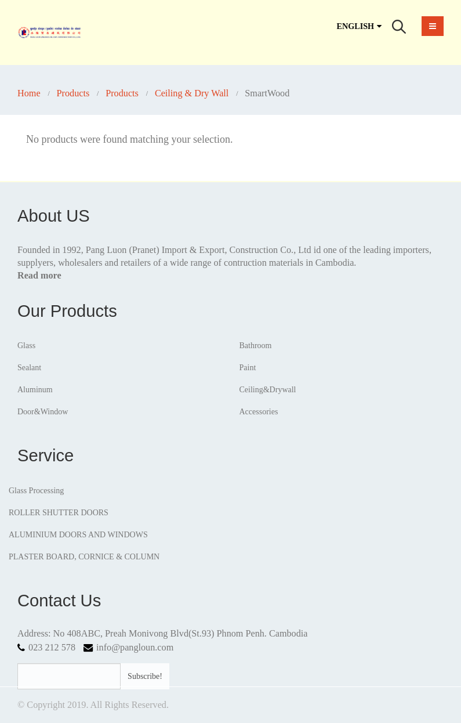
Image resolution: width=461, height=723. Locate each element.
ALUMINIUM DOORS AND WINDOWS (78, 534)
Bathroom (255, 345)
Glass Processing (36, 490)
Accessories (258, 411)
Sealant (29, 367)
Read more (39, 275)
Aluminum (35, 389)
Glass (26, 345)
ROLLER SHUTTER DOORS (58, 512)
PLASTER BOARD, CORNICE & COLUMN (84, 556)
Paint (247, 367)
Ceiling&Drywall (267, 389)
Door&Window (42, 411)
